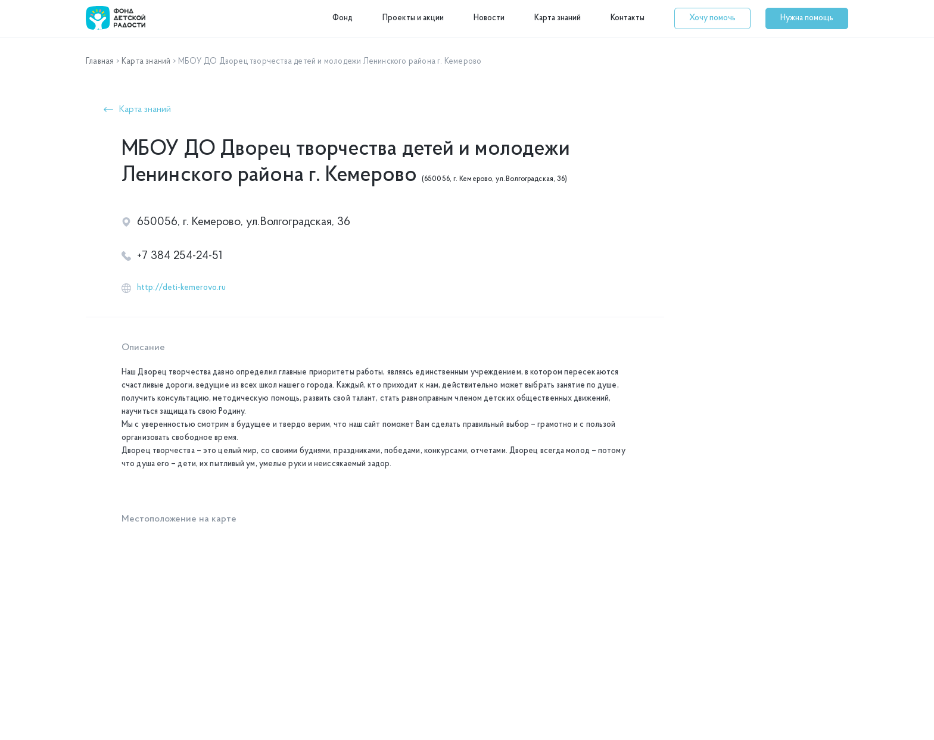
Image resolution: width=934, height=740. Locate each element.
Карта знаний (557, 18)
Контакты (628, 18)
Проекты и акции (413, 18)
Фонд (342, 18)
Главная (100, 61)
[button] (712, 18)
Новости (489, 18)
